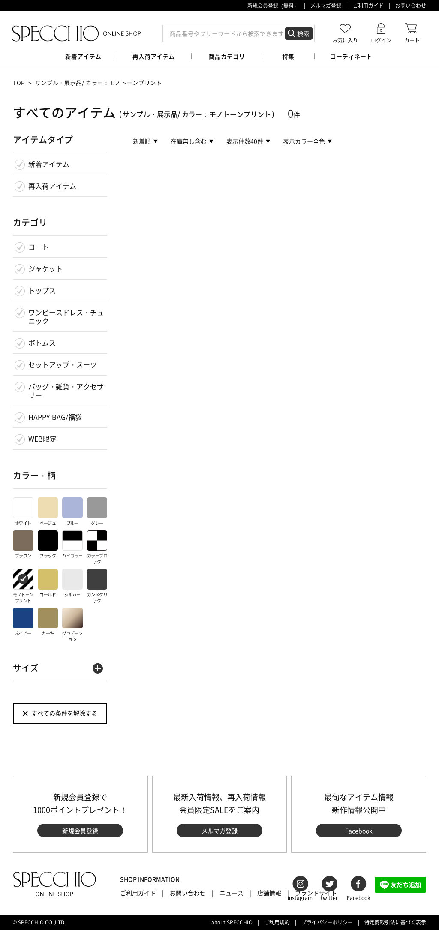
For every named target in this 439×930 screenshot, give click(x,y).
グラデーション (72, 625)
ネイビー (23, 622)
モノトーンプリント (23, 586)
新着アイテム (48, 164)
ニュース (232, 893)
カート (412, 40)
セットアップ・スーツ (62, 364)
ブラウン (23, 544)
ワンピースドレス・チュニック (66, 316)
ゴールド (48, 583)
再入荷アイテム (52, 186)
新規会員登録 (80, 830)
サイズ (26, 668)
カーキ (48, 622)
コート (38, 246)
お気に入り (345, 40)
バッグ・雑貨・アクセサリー (66, 390)
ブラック (48, 544)
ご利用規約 (277, 922)
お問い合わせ (410, 5)
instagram (300, 898)
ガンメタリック (97, 586)
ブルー (72, 511)
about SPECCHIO (232, 922)
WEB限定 (42, 438)
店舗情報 (269, 893)
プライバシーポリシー (327, 922)
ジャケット (45, 268)
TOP (19, 82)
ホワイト (23, 511)
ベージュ (48, 511)
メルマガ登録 (325, 5)
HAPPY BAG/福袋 (55, 417)
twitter (329, 898)
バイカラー (72, 544)
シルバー (72, 583)
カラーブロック (97, 547)
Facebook (359, 830)
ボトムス (42, 342)
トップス (42, 290)
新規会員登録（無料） (273, 5)
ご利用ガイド (368, 5)
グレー (97, 511)
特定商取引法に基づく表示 (395, 922)
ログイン (381, 40)
